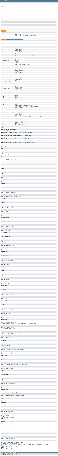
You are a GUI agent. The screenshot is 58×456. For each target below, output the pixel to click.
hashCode (13, 130)
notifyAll (19, 130)
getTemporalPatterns (18, 88)
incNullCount (17, 95)
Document (20, 124)
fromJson (17, 133)
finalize (7, 130)
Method (10, 454)
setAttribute (31, 140)
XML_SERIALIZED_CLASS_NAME (5, 26)
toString (2, 127)
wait (22, 130)
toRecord (16, 123)
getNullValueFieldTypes (18, 81)
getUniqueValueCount (18, 89)
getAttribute (3, 140)
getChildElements (13, 140)
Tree (8, 452)
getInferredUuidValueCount (19, 70)
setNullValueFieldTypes (18, 116)
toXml (34, 140)
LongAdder (29, 35)
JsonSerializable (11, 9)
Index (13, 452)
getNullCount (17, 80)
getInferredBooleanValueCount (19, 62)
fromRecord (16, 46)
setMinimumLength (17, 113)
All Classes (15, 453)
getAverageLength (17, 50)
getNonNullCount (17, 78)
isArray (16, 96)
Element (21, 48)
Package (4, 452)
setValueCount (17, 122)
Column (16, 33)
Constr (7, 454)
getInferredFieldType (18, 63)
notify (16, 130)
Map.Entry (6, 196)
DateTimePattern (5, 88)
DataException (6, 442)
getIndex (16, 61)
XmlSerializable (23, 9)
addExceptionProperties (4, 446)
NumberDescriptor (25, 105)
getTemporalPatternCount (19, 87)
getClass (10, 130)
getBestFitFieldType (18, 51)
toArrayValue (39, 133)
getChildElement (8, 140)
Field (9, 337)
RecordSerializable (17, 9)
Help (15, 452)
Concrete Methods (20, 39)
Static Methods (8, 39)
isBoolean (16, 97)
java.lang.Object (3, 6)
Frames (9, 453)
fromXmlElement (17, 48)
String (18, 34)
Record (20, 46)
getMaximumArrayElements (19, 72)
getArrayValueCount (18, 49)
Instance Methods (14, 39)
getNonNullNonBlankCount (19, 79)
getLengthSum (17, 71)
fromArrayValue (3, 133)
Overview (1, 452)
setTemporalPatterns (18, 121)
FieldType (3, 51)
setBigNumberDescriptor (18, 105)
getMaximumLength (17, 73)
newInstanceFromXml (19, 140)
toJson (42, 133)
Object (27, 35)
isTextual (16, 103)
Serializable (28, 9)
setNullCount (17, 115)
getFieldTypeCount (18, 59)
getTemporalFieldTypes (18, 86)
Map (25, 35)
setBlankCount (17, 107)
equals (5, 130)
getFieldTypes (17, 60)
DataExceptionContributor (4, 9)
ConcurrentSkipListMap (5, 81)
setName (16, 114)
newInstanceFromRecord (26, 133)
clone (2, 130)
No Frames (11, 453)
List (4, 196)
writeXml (45, 140)
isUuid (16, 104)
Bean (29, 126)
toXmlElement (17, 124)
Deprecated (10, 452)
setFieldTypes (17, 108)
